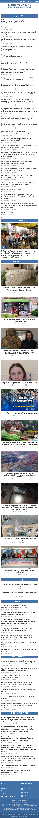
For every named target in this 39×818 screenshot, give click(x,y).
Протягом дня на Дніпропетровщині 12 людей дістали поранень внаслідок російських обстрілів (19, 539)
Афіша (3, 793)
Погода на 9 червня (8, 27)
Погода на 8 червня (8, 212)
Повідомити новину (8, 796)
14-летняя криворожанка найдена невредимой (18, 765)
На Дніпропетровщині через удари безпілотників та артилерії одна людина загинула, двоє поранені (20, 412)
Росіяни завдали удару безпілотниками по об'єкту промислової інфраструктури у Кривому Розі (18, 118)
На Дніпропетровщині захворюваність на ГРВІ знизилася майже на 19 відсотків (17, 79)
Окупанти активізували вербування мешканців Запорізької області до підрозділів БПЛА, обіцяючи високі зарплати (19, 205)
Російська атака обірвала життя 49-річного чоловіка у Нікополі (19, 320)
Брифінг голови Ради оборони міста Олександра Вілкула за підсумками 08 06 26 (18, 40)
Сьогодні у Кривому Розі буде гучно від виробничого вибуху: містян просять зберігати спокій (19, 475)
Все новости (5, 218)
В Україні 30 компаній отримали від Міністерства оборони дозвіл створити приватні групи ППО (18, 93)
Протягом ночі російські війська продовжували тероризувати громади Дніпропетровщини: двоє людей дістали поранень (19, 507)
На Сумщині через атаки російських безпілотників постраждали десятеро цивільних (18, 169)
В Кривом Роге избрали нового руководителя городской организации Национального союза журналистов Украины (18, 719)
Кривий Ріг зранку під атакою (11, 189)
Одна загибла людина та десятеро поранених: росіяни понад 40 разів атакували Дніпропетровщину (17, 48)
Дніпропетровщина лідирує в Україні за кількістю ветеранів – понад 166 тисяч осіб (18, 146)
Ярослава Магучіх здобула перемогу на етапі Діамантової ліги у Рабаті (16, 676)
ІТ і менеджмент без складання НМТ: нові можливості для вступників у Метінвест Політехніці (19, 570)
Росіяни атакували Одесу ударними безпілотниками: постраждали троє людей (16, 132)
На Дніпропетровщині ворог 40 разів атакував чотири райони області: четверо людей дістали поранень (17, 196)
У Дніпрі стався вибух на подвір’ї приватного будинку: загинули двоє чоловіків (16, 21)
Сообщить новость (25, 1)
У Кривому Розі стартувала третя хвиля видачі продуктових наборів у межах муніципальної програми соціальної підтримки (18, 71)
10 (14, 774)
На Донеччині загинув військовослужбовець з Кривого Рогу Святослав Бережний (17, 162)
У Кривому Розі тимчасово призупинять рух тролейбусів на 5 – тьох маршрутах (16, 629)
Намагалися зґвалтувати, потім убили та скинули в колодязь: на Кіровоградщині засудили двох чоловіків (19, 705)
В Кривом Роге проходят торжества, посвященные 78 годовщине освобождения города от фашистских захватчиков (17, 738)
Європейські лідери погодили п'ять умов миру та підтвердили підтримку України (18, 176)
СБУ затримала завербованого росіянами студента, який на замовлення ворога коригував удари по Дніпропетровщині (19, 154)
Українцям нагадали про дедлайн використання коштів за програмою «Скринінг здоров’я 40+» (18, 662)
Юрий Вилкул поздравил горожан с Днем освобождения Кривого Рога (15, 771)
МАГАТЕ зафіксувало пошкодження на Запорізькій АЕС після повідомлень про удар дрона (19, 669)
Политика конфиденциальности (19, 816)
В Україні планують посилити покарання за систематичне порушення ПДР (16, 56)
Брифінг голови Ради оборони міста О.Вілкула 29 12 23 (19, 593)
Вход (35, 1)
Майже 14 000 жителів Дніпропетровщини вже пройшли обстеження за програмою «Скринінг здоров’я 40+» (17, 101)
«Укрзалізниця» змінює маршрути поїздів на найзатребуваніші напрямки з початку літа (17, 683)
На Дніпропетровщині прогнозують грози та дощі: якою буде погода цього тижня (18, 33)
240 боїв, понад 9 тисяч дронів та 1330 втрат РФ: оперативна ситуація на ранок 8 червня (18, 183)
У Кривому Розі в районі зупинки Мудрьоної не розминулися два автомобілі (17, 139)
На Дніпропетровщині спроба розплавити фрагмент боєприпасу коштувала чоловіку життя (19, 125)
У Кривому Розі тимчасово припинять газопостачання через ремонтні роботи (15, 606)
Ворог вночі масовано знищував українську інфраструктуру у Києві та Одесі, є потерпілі (16, 636)
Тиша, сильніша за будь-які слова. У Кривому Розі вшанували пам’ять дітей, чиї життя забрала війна (19, 443)
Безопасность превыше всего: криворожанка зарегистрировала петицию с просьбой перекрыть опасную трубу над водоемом (18, 758)
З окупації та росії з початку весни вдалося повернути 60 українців (16, 63)
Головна (4, 788)
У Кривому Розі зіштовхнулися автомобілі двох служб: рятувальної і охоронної (18, 613)
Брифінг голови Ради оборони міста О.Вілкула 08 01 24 (19, 585)
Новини (3, 791)
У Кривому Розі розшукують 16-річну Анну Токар (19, 383)
